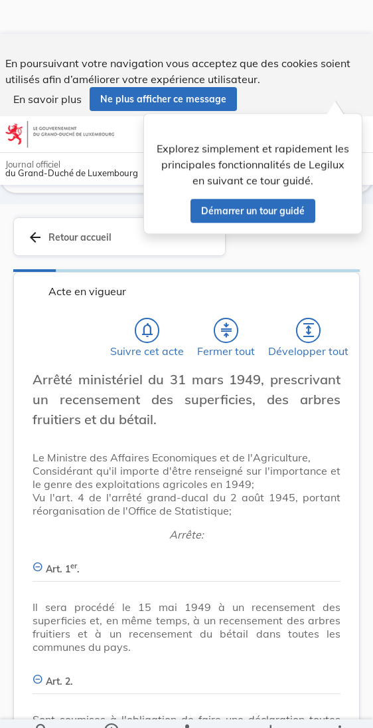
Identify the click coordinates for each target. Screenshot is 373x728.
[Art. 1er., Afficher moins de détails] (186, 560)
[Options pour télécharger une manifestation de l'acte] (270, 707)
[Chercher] (42, 707)
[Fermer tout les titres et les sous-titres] (226, 329)
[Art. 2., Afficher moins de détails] (186, 672)
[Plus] (339, 707)
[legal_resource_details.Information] (110, 707)
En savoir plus (47, 65)
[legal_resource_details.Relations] (186, 707)
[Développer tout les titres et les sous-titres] (308, 329)
